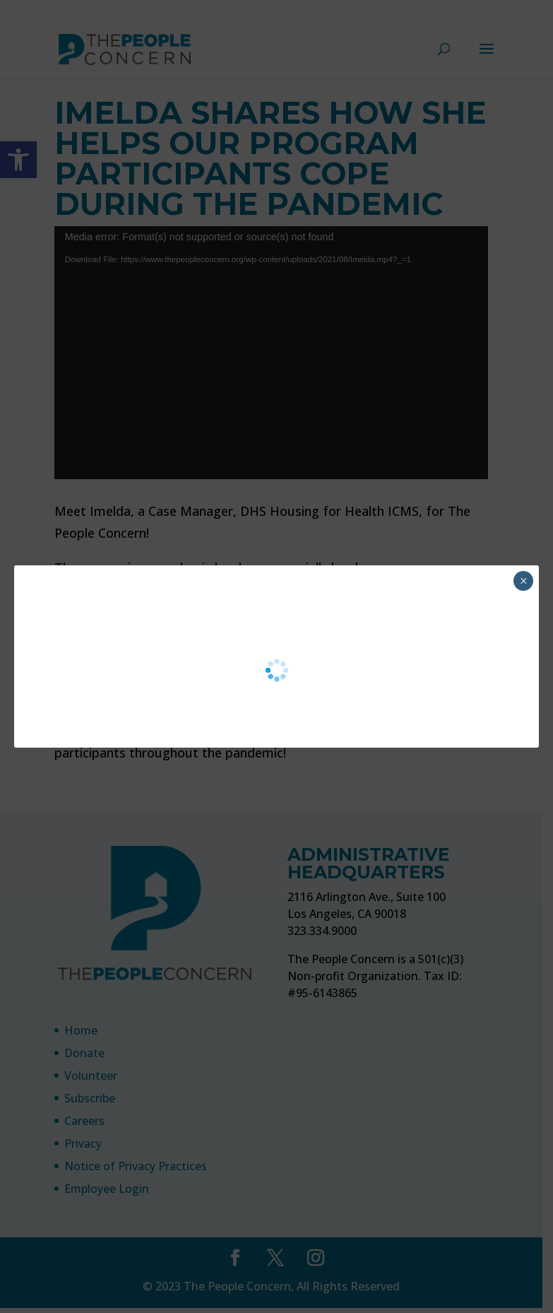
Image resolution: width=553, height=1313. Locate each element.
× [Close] (524, 581)
